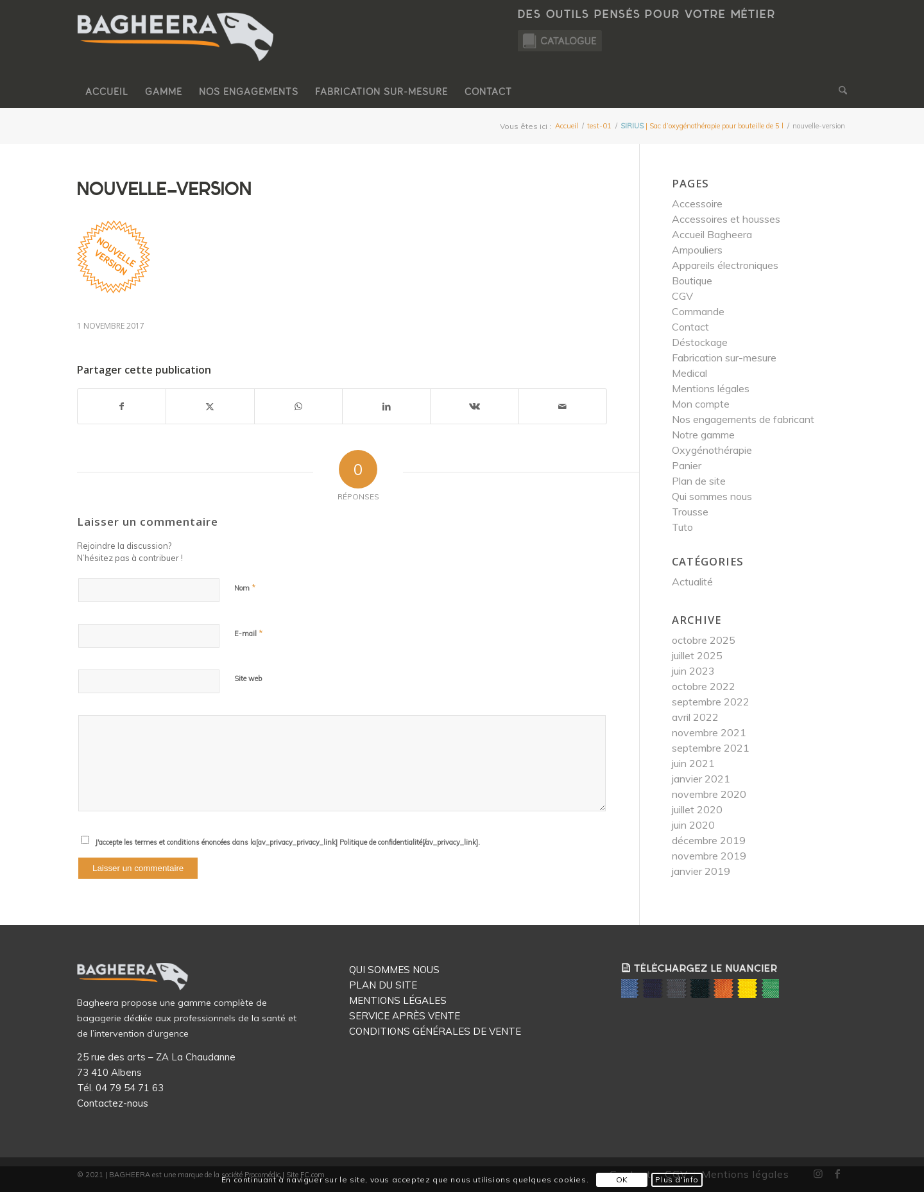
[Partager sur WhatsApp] (298, 406)
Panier (686, 465)
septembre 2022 (710, 701)
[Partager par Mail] (562, 406)
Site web (248, 678)
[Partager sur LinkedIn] (386, 406)
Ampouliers (697, 249)
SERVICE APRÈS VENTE (404, 1016)
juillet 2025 (697, 655)
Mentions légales (710, 388)
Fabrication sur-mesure (724, 357)
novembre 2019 (709, 855)
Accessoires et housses (726, 218)
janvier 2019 (701, 871)
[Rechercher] (838, 92)
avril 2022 (695, 717)
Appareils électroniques (725, 265)
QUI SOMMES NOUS (394, 969)
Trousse (690, 511)
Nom (245, 587)
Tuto (682, 527)
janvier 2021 (701, 778)
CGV (682, 295)
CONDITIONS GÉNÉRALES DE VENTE (435, 1031)
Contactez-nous (112, 1103)
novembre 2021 (709, 732)
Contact (690, 326)
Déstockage (700, 342)
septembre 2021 (710, 747)
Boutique (692, 280)
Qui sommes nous (712, 496)
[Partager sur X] (209, 406)
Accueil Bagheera (712, 234)
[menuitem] (107, 92)
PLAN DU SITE (383, 985)
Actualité (692, 581)
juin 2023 (693, 670)
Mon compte (701, 403)
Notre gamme (703, 434)
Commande (698, 311)
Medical (689, 373)
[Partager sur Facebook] (122, 406)
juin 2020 (693, 824)
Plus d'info (677, 1179)
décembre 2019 (709, 840)
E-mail (248, 633)
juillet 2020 (697, 809)
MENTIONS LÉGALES (398, 1000)
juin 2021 (693, 763)
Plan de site (699, 480)
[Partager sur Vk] (474, 406)
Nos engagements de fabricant (743, 419)
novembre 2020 (709, 794)
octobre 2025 (703, 640)
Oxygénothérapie (712, 450)
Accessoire (697, 203)
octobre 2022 (703, 686)
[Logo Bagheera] (176, 49)
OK (622, 1179)
